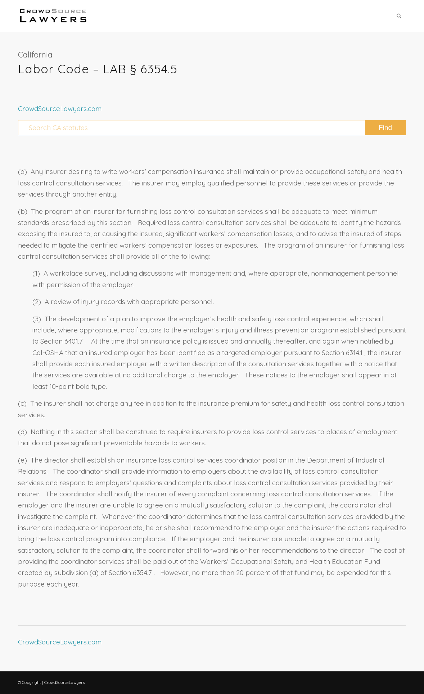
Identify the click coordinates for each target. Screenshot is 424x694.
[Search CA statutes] (212, 127)
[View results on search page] (385, 127)
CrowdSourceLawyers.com (60, 108)
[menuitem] (399, 16)
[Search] (399, 16)
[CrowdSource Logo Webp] (53, 16)
